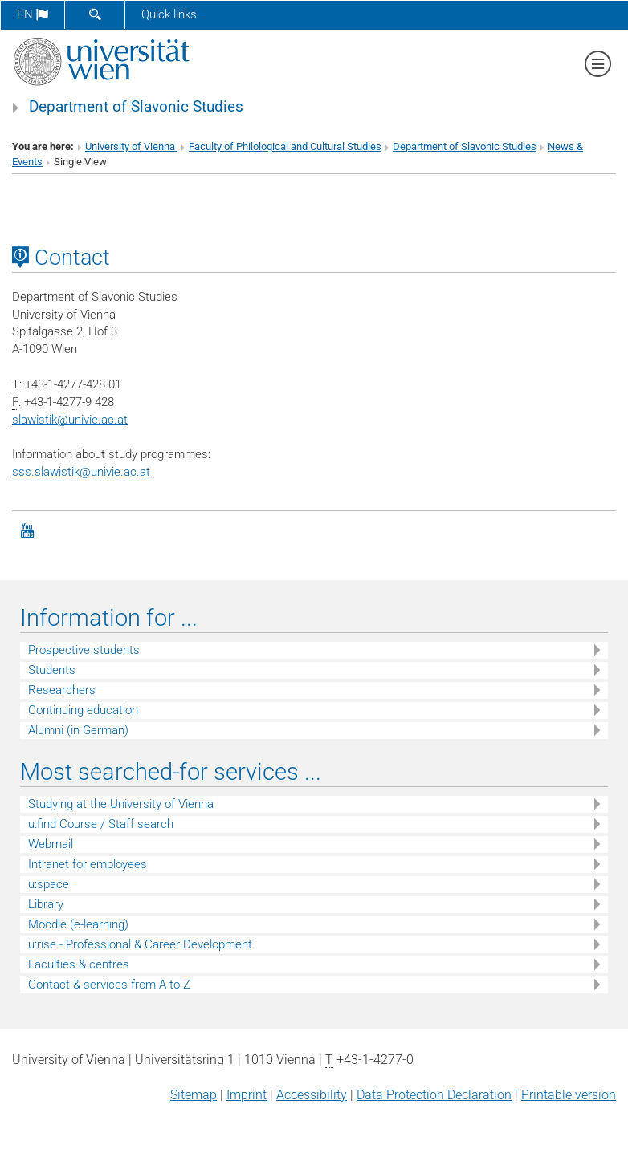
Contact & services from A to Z (109, 984)
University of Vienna (131, 146)
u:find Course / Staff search (100, 824)
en (32, 14)
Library (45, 904)
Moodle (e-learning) (78, 924)
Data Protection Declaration (434, 1094)
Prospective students (84, 650)
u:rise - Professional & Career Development (140, 944)
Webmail (50, 844)
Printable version (568, 1094)
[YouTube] (27, 529)
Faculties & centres (78, 964)
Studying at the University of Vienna (121, 804)
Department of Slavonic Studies (136, 107)
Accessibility (311, 1094)
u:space (48, 884)
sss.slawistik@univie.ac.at (81, 472)
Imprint (246, 1094)
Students (51, 670)
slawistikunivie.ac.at (70, 419)
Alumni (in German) (78, 730)
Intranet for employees (87, 864)
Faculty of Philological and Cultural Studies (285, 146)
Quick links (169, 14)
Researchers (62, 690)
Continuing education (83, 710)
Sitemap (193, 1094)
